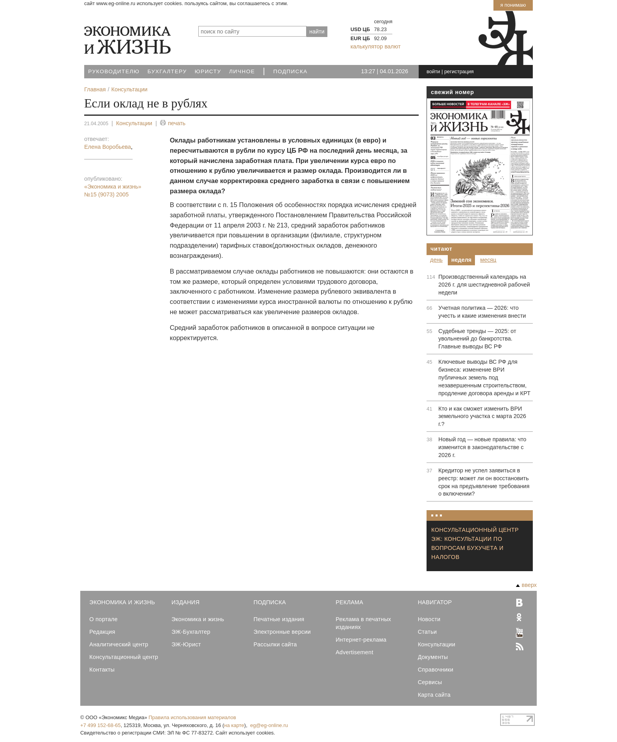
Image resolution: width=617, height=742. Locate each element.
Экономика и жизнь (198, 619)
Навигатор (435, 602)
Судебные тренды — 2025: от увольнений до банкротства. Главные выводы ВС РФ (477, 339)
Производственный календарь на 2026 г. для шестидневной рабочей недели (484, 285)
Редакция (102, 632)
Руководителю (114, 71)
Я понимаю (513, 5)
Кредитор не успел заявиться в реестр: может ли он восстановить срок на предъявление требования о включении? (483, 482)
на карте (234, 725)
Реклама (349, 602)
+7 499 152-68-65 (100, 725)
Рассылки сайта (275, 644)
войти (433, 71)
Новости (429, 619)
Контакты (102, 669)
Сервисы (430, 682)
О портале (103, 619)
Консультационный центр (123, 657)
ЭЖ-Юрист (186, 644)
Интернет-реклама (361, 640)
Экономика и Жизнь (122, 602)
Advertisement (354, 652)
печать (173, 123)
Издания (186, 602)
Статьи (427, 632)
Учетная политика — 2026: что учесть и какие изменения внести (482, 312)
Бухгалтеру (167, 71)
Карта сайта (434, 695)
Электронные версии (282, 632)
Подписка (290, 71)
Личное (242, 71)
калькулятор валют (376, 46)
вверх (526, 585)
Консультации (134, 123)
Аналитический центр (118, 644)
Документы (433, 657)
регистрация (459, 71)
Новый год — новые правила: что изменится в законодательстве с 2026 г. (482, 447)
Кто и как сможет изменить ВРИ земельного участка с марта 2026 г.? (482, 416)
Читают (441, 249)
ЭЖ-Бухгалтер (191, 632)
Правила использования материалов (192, 717)
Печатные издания (278, 619)
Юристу (208, 71)
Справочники (435, 669)
